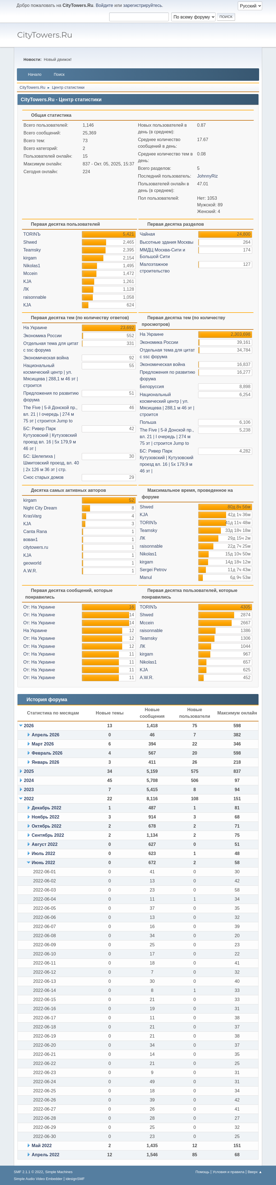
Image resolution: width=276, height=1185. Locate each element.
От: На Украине (39, 607)
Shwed (30, 242)
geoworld (32, 563)
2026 (29, 725)
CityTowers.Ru (44, 35)
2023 (29, 789)
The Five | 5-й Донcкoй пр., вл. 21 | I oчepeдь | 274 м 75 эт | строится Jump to (50, 414)
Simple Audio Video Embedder (38, 1179)
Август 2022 (44, 844)
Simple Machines (59, 1172)
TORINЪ (31, 234)
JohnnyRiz (207, 176)
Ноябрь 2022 (45, 817)
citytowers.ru (35, 547)
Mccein (30, 273)
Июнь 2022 (43, 862)
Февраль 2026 (47, 753)
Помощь (202, 1172)
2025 (29, 771)
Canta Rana (35, 531)
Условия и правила (228, 1172)
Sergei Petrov (153, 569)
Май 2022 (42, 1145)
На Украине (35, 327)
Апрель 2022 (45, 1154)
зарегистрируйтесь (142, 5)
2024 (29, 780)
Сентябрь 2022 (48, 835)
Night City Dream (40, 508)
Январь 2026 (45, 762)
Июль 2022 (43, 853)
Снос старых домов (43, 477)
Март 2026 (43, 744)
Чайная (147, 234)
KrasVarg (32, 516)
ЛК (26, 289)
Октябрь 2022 (46, 826)
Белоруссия (152, 386)
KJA (27, 555)
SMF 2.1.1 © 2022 (28, 1172)
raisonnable (34, 297)
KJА (27, 281)
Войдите (104, 5)
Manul (146, 577)
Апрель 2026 (45, 734)
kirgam (30, 258)
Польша (148, 422)
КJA (27, 305)
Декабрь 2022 (46, 807)
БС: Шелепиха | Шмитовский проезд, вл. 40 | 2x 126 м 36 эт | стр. (51, 463)
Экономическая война (46, 357)
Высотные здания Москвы (166, 242)
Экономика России (42, 335)
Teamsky (32, 250)
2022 (29, 798)
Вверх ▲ (255, 1172)
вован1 (30, 539)
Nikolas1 (31, 265)
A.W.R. (30, 570)
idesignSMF (75, 1179)
